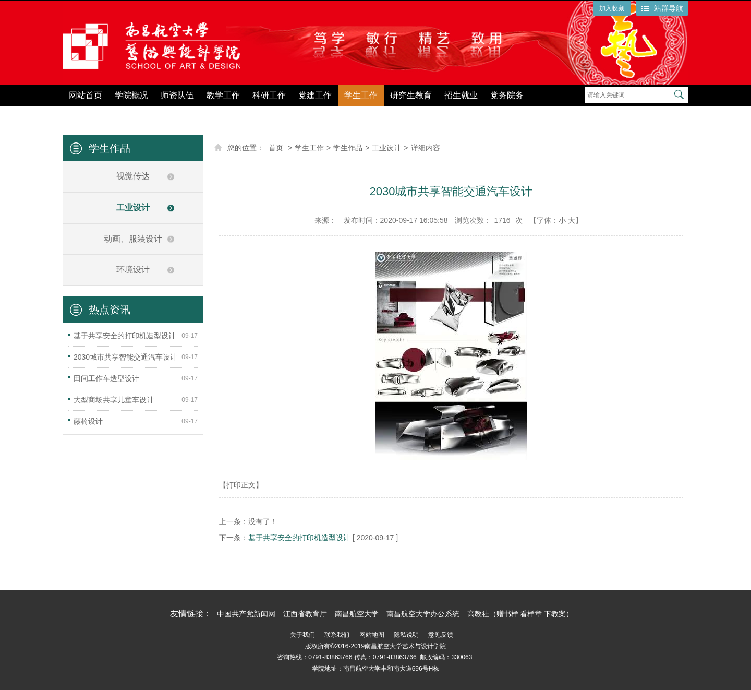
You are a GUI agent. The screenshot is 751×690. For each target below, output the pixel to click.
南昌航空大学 (357, 614)
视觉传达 (133, 176)
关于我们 (302, 634)
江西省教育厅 (305, 614)
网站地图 (371, 634)
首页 (276, 148)
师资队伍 (177, 95)
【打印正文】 (241, 485)
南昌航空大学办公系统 (422, 614)
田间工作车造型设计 (106, 378)
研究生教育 (411, 95)
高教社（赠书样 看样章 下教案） (520, 614)
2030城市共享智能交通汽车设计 (125, 357)
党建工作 (315, 95)
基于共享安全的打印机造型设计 (125, 335)
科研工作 (269, 95)
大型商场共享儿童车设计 (114, 400)
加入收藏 (611, 8)
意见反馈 (440, 634)
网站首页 (85, 95)
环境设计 (133, 269)
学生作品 (347, 148)
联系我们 (336, 634)
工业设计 (133, 207)
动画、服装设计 (133, 238)
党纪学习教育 (561, 113)
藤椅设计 (88, 421)
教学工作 (223, 95)
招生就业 (461, 95)
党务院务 (507, 95)
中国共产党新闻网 (246, 614)
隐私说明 (406, 634)
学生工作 (361, 95)
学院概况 (131, 95)
